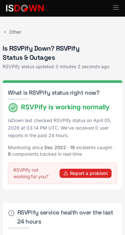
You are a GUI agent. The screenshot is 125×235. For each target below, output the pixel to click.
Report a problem (85, 173)
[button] (116, 7)
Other (12, 32)
